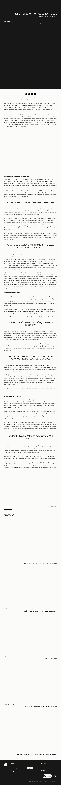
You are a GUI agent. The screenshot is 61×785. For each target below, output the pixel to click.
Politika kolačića (43, 781)
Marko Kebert (10, 21)
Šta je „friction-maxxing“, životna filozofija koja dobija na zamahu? (36, 754)
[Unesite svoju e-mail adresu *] (18, 768)
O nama (43, 763)
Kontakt (43, 770)
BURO (55, 506)
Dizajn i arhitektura (9, 560)
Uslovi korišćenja (53, 781)
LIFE (5, 10)
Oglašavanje (45, 767)
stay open (54, 467)
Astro (5, 608)
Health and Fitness (9, 704)
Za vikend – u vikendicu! (50, 659)
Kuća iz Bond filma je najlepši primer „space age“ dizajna (40, 563)
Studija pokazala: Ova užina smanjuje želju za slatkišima (40, 706)
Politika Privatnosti (33, 781)
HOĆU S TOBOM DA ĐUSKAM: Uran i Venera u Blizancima (40, 611)
